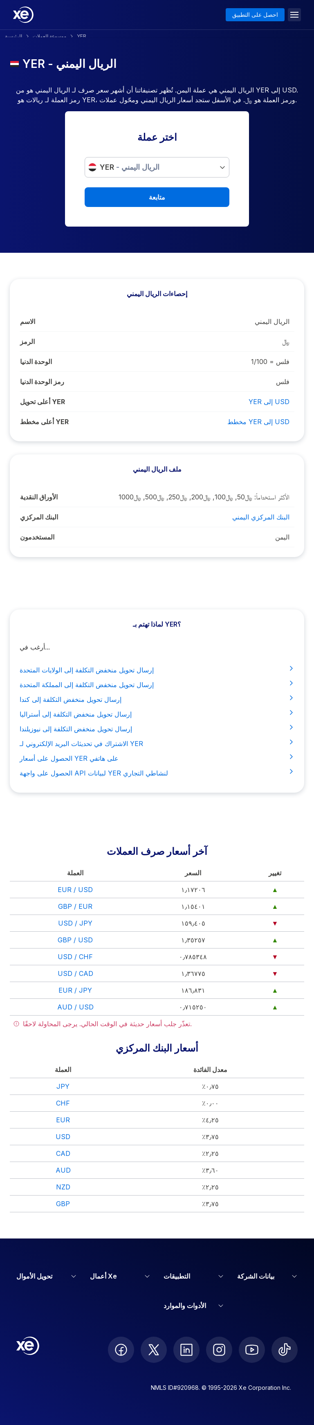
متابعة (157, 197)
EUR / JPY (75, 990)
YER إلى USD (269, 402)
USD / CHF (75, 957)
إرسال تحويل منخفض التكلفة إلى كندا (157, 699)
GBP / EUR (75, 906)
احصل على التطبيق (255, 14)
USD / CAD (75, 973)
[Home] (23, 15)
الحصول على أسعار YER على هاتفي (157, 757)
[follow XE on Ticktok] (284, 1350)
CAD (63, 1153)
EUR (63, 1120)
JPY (63, 1086)
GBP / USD (75, 940)
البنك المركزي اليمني (260, 517)
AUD (63, 1170)
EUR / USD (75, 890)
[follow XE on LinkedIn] (186, 1350)
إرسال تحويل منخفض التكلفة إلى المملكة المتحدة (157, 684)
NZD (63, 1187)
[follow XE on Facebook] (121, 1350)
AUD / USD (75, 1007)
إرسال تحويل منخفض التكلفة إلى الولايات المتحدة (157, 669)
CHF (63, 1103)
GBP (63, 1204)
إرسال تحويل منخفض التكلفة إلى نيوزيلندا (157, 728)
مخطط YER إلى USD (258, 422)
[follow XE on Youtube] (252, 1350)
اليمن (282, 537)
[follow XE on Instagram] (219, 1350)
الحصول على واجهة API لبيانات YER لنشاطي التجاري (157, 772)
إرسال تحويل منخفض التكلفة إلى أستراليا (157, 713)
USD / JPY (75, 923)
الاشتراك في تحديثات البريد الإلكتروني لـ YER (157, 743)
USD (63, 1137)
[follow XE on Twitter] (154, 1350)
